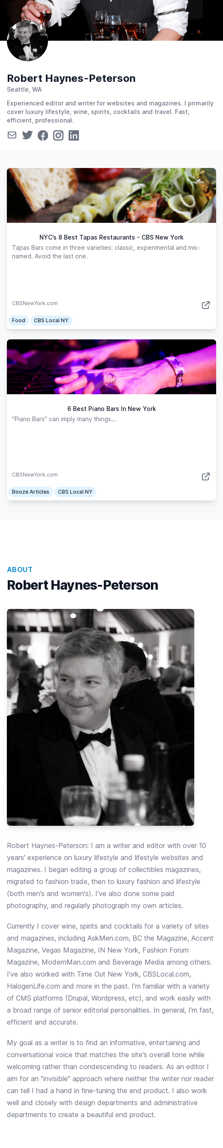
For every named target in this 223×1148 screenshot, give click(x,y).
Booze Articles (30, 492)
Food (18, 320)
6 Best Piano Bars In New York (111, 408)
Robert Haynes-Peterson (71, 78)
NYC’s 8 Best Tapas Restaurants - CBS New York (111, 237)
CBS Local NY (51, 320)
